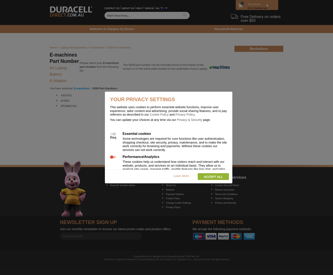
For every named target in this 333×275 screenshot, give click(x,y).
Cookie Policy (159, 114)
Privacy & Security (189, 119)
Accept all (213, 177)
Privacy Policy (185, 114)
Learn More (181, 176)
